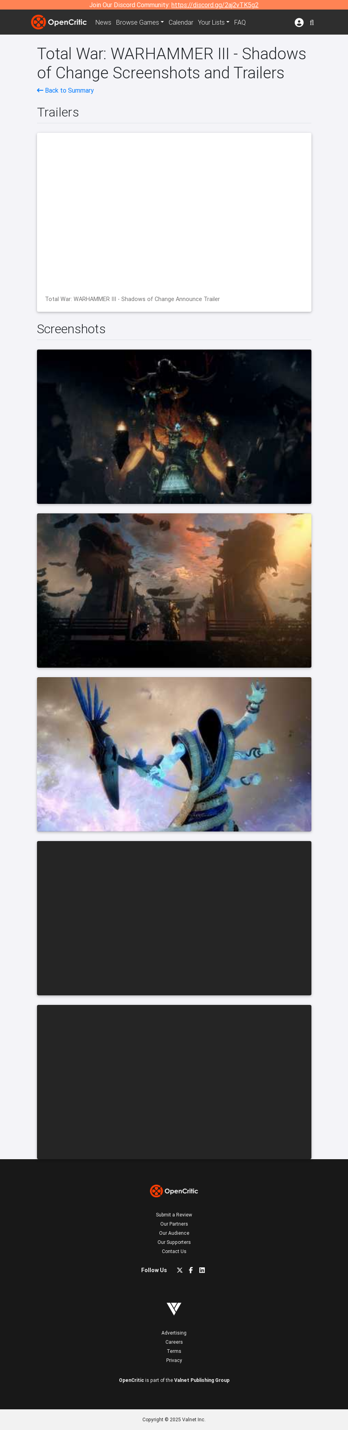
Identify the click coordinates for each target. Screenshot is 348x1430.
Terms (174, 1351)
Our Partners (174, 1224)
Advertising (174, 1333)
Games (137, 22)
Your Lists (211, 22)
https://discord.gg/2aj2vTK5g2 (215, 5)
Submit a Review (174, 1215)
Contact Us (174, 1251)
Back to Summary (65, 90)
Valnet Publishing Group (201, 1380)
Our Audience (174, 1233)
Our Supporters (174, 1242)
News (103, 22)
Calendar (181, 22)
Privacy (174, 1360)
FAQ (240, 22)
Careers (174, 1342)
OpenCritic (131, 1380)
